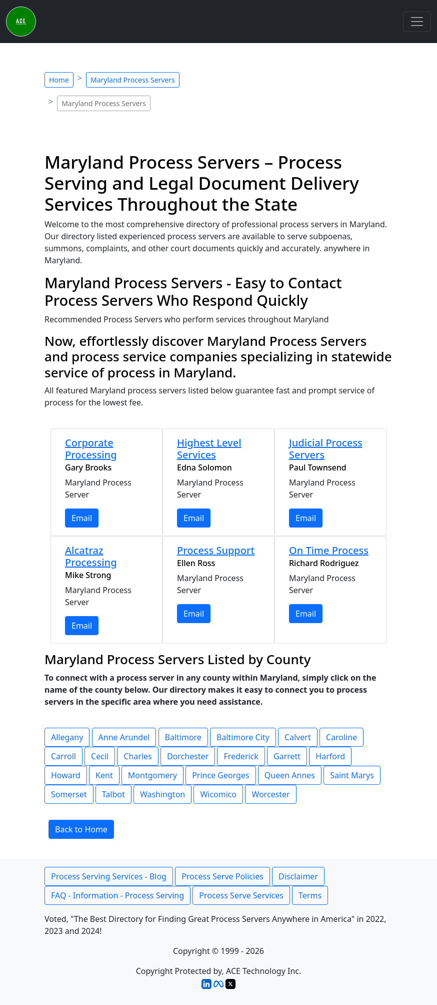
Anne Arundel (124, 737)
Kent (104, 775)
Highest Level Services (209, 448)
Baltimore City (243, 737)
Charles (138, 756)
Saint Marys (352, 775)
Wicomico (218, 794)
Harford (330, 756)
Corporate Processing (91, 448)
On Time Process (328, 550)
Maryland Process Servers (132, 80)
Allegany (67, 737)
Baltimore (183, 737)
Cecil (99, 756)
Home (59, 80)
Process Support (215, 550)
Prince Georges (221, 775)
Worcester (271, 794)
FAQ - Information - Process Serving (117, 895)
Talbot (113, 794)
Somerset (69, 794)
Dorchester (187, 756)
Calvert (297, 737)
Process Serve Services (241, 895)
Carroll (63, 756)
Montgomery (152, 775)
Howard (65, 775)
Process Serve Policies (223, 876)
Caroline (341, 737)
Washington (162, 794)
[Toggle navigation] (417, 22)
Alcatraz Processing (91, 556)
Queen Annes (289, 775)
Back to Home (81, 829)
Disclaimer (298, 876)
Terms (310, 895)
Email (82, 518)
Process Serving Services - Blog (108, 876)
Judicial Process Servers (325, 448)
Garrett (287, 756)
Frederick (241, 756)
